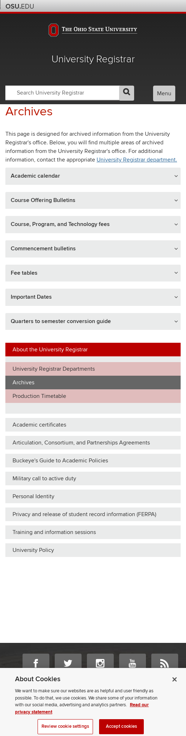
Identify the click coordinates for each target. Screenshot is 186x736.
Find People (156, 6)
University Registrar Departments (54, 368)
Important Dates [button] (31, 296)
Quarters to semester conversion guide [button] (61, 321)
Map (146, 6)
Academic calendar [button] (35, 175)
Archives (23, 382)
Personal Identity (33, 496)
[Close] (174, 683)
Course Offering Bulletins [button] (43, 200)
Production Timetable (39, 396)
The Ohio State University (19, 6)
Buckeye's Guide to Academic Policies (60, 460)
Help (127, 6)
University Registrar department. (137, 159)
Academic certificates (39, 424)
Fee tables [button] (24, 272)
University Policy (33, 550)
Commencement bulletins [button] (43, 248)
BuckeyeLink (136, 6)
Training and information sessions (54, 532)
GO (126, 93)
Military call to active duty (44, 478)
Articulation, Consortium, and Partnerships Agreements (81, 442)
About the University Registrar (50, 349)
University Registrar (93, 59)
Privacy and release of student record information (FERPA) (84, 514)
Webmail (165, 6)
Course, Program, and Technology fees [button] (60, 224)
